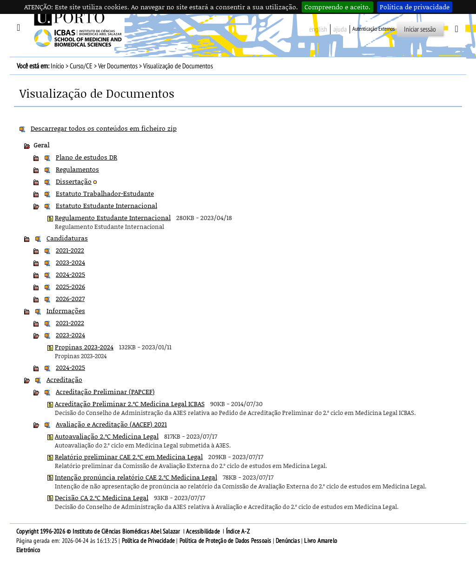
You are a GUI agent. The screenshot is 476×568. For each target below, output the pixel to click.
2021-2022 (70, 250)
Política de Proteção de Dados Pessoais (225, 541)
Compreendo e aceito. (337, 6)
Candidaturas (67, 238)
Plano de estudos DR (86, 157)
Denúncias (288, 541)
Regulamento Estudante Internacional (113, 217)
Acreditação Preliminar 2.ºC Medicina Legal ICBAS (130, 403)
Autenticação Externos (373, 29)
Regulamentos (77, 169)
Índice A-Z (238, 531)
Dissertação (74, 181)
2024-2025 (70, 274)
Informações (65, 310)
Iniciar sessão (420, 29)
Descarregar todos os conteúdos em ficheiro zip (104, 128)
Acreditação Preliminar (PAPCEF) (105, 391)
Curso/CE (81, 66)
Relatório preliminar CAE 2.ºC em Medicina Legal (129, 456)
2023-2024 (70, 262)
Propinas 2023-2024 (84, 346)
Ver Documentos (118, 66)
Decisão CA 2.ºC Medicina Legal (101, 497)
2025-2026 (70, 286)
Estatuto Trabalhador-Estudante (105, 193)
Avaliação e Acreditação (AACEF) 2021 (111, 424)
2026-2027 (70, 298)
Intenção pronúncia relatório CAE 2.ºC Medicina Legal (136, 477)
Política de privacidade (415, 6)
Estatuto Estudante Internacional (106, 205)
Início (57, 66)
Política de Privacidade (148, 541)
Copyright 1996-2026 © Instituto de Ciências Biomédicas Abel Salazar (99, 531)
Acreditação (64, 379)
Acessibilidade (203, 531)
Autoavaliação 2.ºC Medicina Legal (107, 436)
